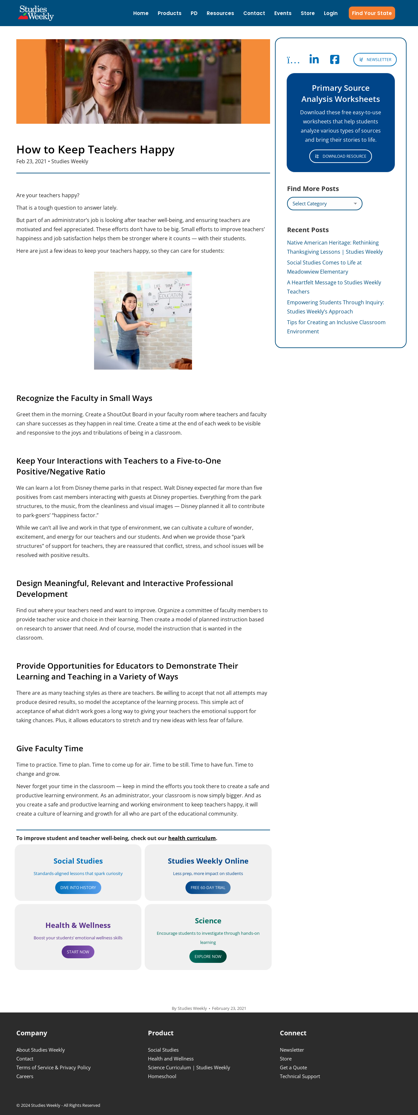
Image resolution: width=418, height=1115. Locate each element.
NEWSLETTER (375, 59)
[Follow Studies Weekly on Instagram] (293, 61)
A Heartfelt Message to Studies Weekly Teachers (334, 287)
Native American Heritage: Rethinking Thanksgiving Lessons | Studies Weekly (335, 247)
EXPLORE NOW (208, 956)
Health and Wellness (171, 1058)
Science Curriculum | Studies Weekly (189, 1067)
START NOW (78, 952)
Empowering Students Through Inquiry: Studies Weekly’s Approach (335, 307)
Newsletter (292, 1049)
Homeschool (162, 1076)
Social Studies (163, 1049)
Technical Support (300, 1076)
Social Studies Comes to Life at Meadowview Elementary (324, 267)
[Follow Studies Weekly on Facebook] (334, 61)
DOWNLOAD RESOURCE (340, 156)
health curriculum (192, 838)
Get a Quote (293, 1067)
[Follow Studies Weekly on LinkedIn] (314, 61)
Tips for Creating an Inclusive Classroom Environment (336, 327)
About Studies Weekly (40, 1049)
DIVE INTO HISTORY (78, 887)
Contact (24, 1058)
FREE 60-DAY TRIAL (208, 887)
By (189, 1008)
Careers (24, 1076)
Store (286, 1058)
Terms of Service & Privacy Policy (53, 1067)
